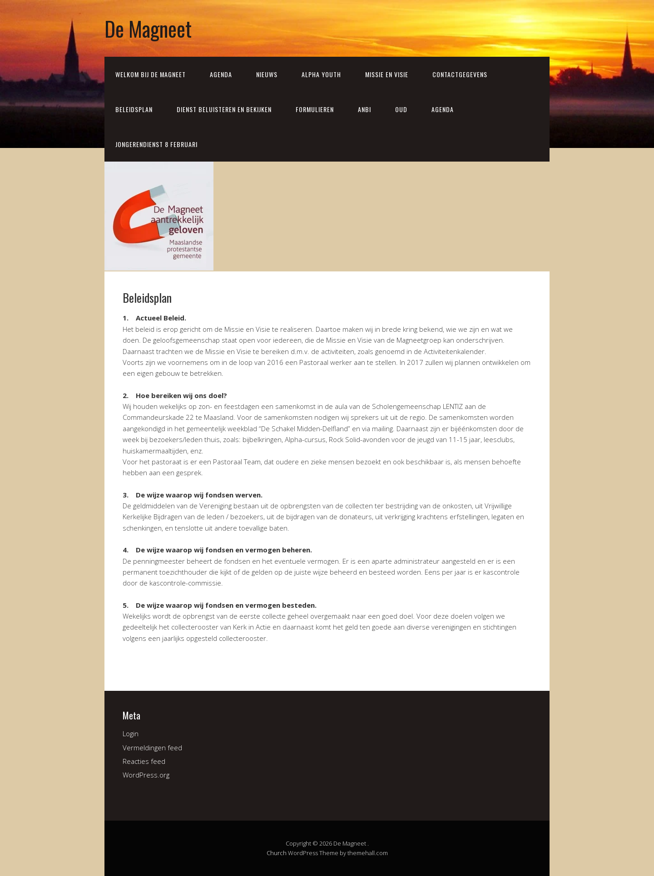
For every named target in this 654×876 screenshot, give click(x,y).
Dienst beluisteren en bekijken (224, 109)
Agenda (221, 74)
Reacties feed (144, 761)
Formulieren (315, 109)
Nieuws (266, 74)
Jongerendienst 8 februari (156, 144)
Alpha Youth (321, 74)
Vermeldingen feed (152, 747)
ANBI (364, 109)
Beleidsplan (134, 109)
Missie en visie (386, 74)
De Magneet (148, 28)
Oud (401, 109)
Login (131, 733)
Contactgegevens (459, 74)
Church (277, 853)
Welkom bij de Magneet (150, 74)
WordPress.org (146, 774)
